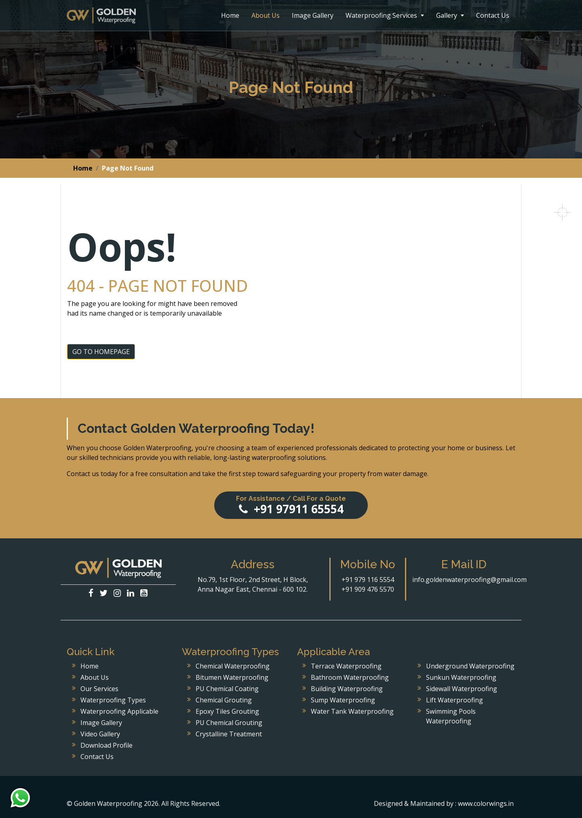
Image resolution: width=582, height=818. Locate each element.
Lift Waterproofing (454, 700)
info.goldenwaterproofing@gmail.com (469, 579)
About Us (265, 15)
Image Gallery (312, 15)
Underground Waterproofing (470, 666)
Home (230, 15)
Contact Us (492, 15)
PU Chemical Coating (227, 688)
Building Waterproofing (347, 688)
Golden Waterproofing (101, 15)
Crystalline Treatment (229, 733)
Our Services (99, 688)
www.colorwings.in (486, 803)
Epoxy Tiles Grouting (227, 711)
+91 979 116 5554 (368, 579)
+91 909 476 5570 (368, 589)
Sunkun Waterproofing (461, 677)
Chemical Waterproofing (233, 666)
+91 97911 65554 (291, 506)
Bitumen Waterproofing (232, 677)
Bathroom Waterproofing (350, 677)
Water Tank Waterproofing (352, 711)
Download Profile (106, 745)
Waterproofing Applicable (119, 711)
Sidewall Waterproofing (461, 688)
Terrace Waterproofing (346, 666)
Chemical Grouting (224, 700)
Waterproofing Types (113, 700)
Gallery (450, 15)
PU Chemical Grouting (229, 722)
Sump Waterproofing (343, 700)
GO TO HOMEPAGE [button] (101, 351)
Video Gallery (100, 733)
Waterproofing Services (385, 15)
